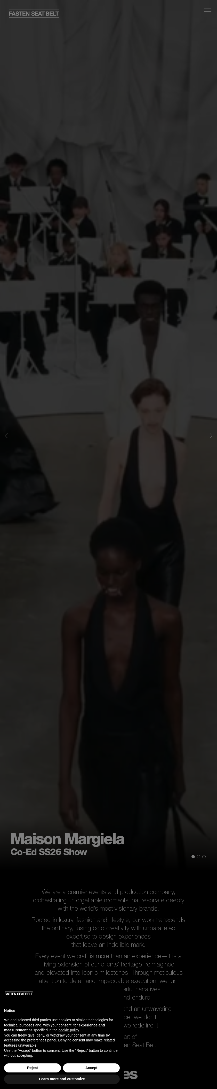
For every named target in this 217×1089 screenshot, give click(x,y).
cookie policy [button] (69, 1030)
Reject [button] (32, 1068)
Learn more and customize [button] (62, 1079)
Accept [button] (91, 1068)
